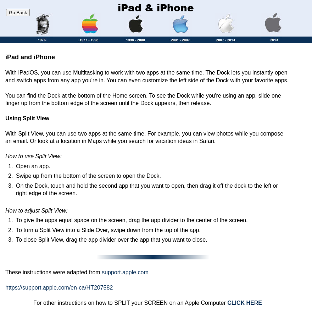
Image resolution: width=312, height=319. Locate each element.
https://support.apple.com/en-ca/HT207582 (59, 288)
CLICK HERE (244, 303)
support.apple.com (125, 272)
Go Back (18, 12)
